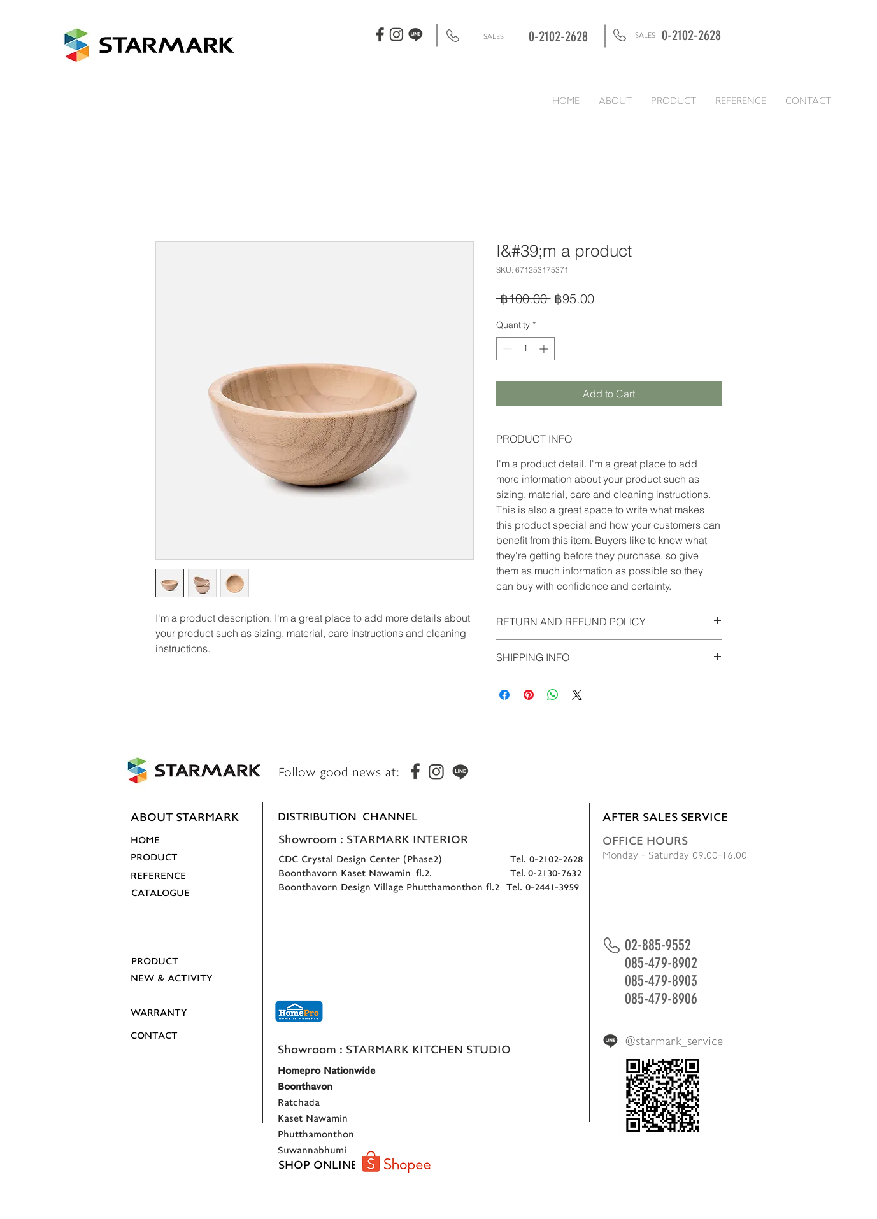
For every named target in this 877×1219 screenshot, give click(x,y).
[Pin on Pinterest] (528, 694)
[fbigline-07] (416, 35)
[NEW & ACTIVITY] (171, 978)
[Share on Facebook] (504, 694)
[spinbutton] (525, 349)
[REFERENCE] (169, 876)
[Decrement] (506, 349)
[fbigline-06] (396, 35)
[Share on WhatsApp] (552, 694)
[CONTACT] (169, 1035)
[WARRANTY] (171, 1013)
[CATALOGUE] (170, 893)
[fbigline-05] (381, 34)
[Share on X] (577, 694)
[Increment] (545, 349)
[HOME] (169, 840)
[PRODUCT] (169, 857)
